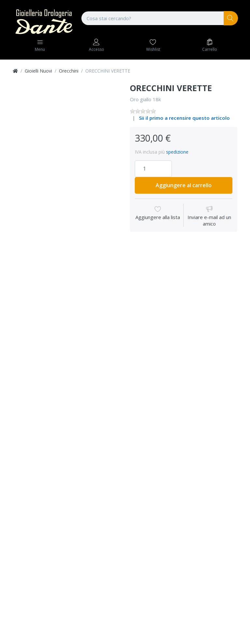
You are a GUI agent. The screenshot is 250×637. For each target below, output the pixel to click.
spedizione (177, 152)
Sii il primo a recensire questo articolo (184, 118)
